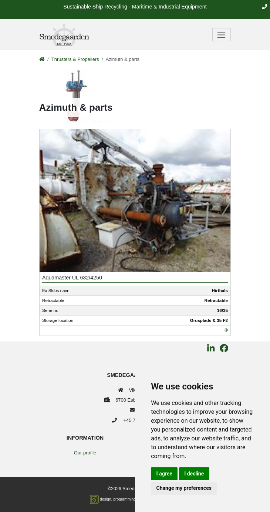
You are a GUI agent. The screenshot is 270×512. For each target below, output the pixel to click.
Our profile (85, 453)
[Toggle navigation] (221, 34)
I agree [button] (164, 474)
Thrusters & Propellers (75, 59)
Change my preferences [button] (184, 488)
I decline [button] (194, 474)
